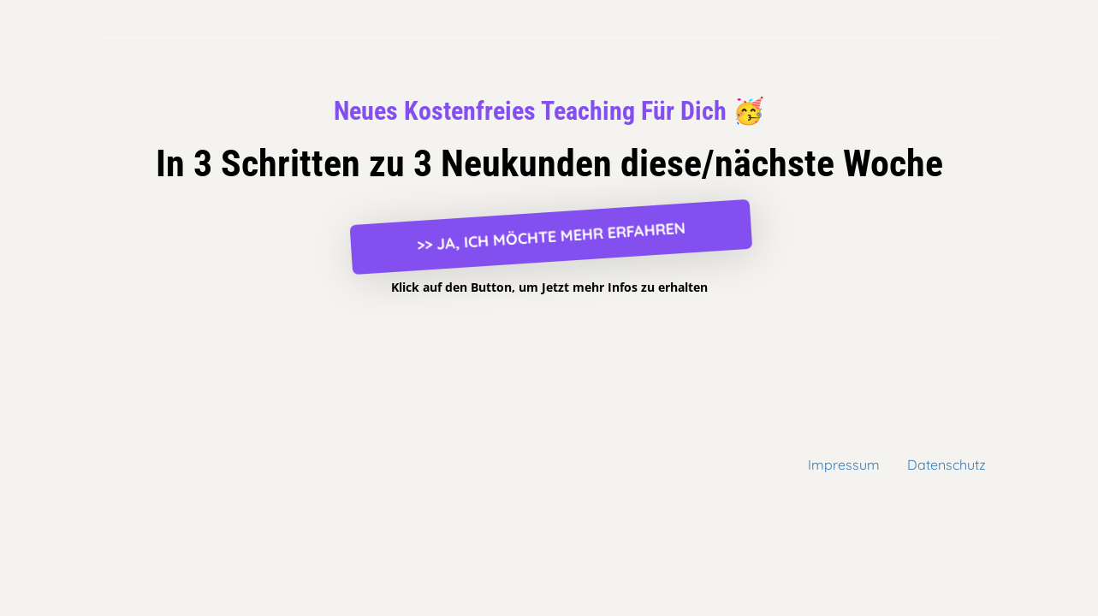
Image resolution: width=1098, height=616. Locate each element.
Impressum (844, 464)
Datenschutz (946, 464)
